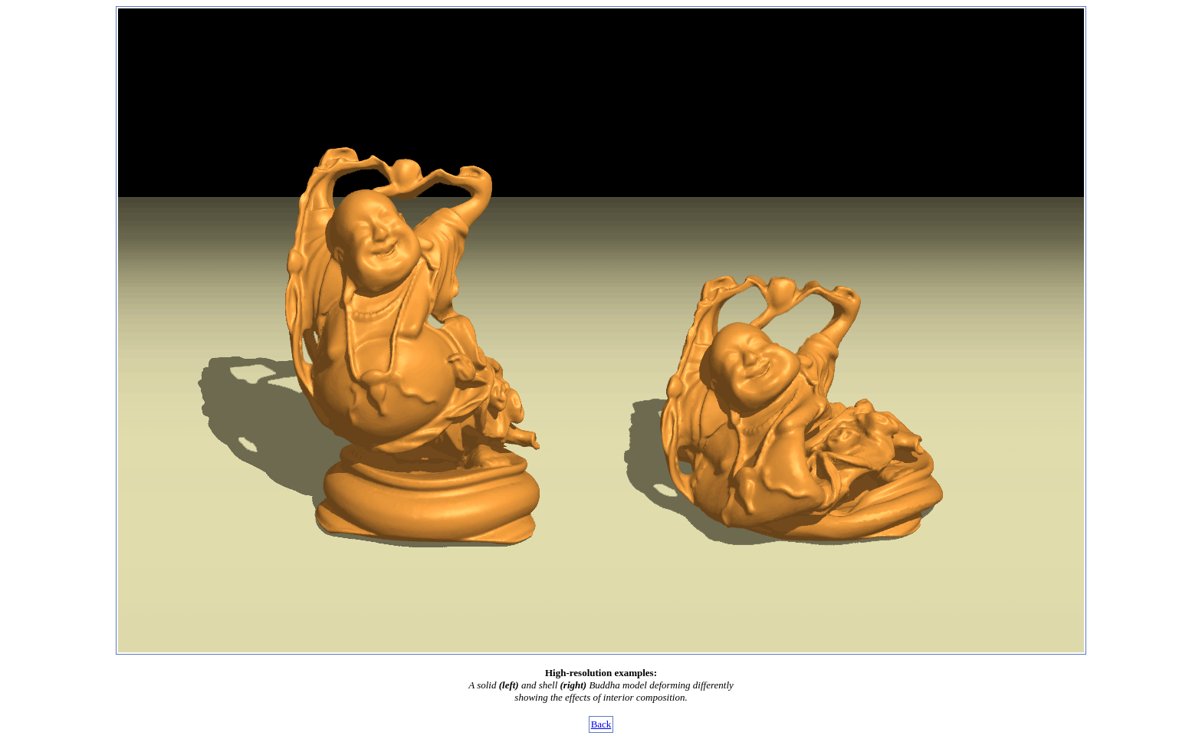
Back (601, 724)
